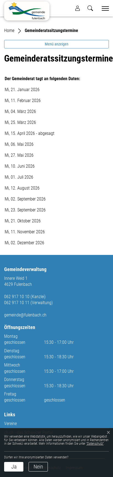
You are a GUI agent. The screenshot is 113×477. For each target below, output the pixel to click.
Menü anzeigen (56, 44)
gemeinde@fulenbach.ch (25, 315)
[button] (90, 8)
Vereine (10, 423)
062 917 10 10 (16, 296)
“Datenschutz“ (95, 444)
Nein (38, 466)
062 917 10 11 (16, 302)
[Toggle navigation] (103, 8)
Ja (13, 466)
